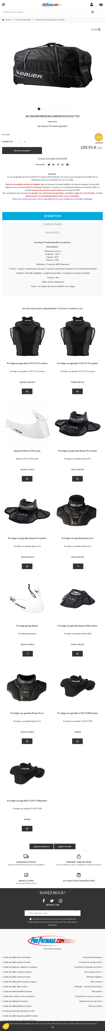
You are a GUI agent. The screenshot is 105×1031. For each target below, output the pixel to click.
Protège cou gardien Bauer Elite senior (78, 626)
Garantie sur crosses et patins (88, 996)
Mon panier (97, 991)
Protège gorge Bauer (27, 626)
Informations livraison (92, 957)
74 (74, 469)
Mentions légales (94, 977)
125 (23, 382)
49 (78, 732)
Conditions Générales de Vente (88, 967)
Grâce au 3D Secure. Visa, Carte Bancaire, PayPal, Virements (79, 860)
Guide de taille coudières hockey (17, 972)
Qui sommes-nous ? (93, 972)
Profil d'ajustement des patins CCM (18, 1011)
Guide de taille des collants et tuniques (20, 967)
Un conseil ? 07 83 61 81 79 (26, 878)
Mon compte (96, 981)
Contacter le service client (90, 962)
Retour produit (95, 1006)
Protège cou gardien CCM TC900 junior (27, 800)
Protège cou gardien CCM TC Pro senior (27, 371)
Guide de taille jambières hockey (17, 1006)
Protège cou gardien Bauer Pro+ (27, 713)
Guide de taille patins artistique (17, 957)
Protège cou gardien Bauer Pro (77, 458)
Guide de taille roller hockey (15, 986)
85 (24, 469)
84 (81, 382)
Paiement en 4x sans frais (90, 1001)
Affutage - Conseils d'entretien (88, 986)
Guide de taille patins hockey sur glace (20, 981)
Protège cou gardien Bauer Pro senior (77, 451)
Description (52, 216)
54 (81, 644)
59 (31, 644)
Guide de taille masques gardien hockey (20, 1016)
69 (81, 469)
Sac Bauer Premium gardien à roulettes (52, 116)
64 (24, 644)
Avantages (52, 232)
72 (31, 469)
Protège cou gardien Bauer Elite (78, 633)
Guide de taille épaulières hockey (17, 991)
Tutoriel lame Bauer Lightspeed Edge (19, 1020)
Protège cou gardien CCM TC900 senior (77, 713)
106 (31, 382)
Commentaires (52, 224)
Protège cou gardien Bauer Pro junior (27, 538)
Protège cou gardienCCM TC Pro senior (27, 363)
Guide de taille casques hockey (16, 962)
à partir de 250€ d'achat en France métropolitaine (26, 860)
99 (74, 382)
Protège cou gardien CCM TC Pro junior (77, 363)
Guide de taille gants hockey (15, 1001)
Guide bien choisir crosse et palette (19, 996)
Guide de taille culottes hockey (16, 977)
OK (52, 1027)
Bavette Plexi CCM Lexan (27, 451)
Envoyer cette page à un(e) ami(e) (52, 158)
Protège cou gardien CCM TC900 (77, 721)
